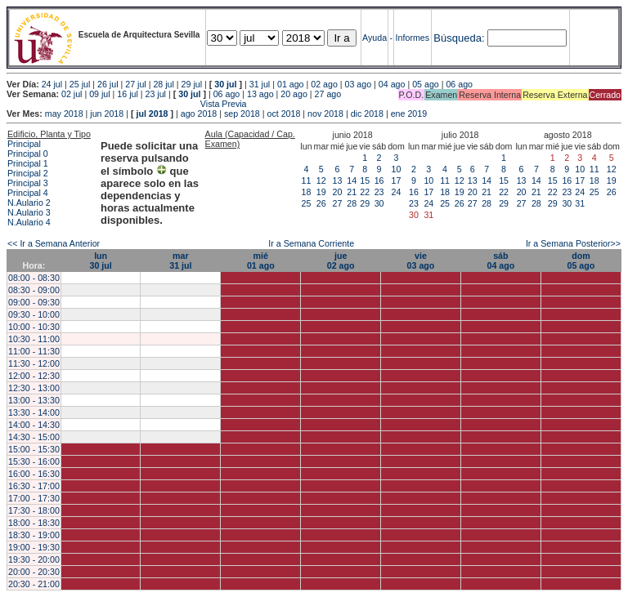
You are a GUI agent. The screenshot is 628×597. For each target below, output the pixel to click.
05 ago (425, 84)
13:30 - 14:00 (34, 412)
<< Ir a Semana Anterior (53, 243)
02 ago (324, 84)
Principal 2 (27, 173)
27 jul (135, 84)
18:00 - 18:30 (34, 523)
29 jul (192, 84)
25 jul (80, 84)
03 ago (358, 84)
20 (338, 192)
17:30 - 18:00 (34, 510)
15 (365, 180)
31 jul (259, 84)
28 (352, 203)
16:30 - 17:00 (34, 486)
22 (365, 192)
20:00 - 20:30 (34, 572)
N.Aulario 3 (29, 212)
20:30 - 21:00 (34, 584)
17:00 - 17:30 (34, 498)
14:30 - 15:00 (34, 437)
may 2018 (64, 113)
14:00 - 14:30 (34, 425)
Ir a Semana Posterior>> (573, 243)
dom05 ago (581, 260)
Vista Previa (127, 104)
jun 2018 (106, 113)
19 (321, 192)
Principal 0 (27, 153)
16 (379, 180)
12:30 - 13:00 (34, 388)
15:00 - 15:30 (34, 449)
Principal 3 (27, 183)
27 (338, 203)
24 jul (52, 84)
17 (396, 180)
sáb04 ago (500, 260)
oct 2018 (283, 113)
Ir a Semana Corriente (311, 243)
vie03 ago (421, 260)
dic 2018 (367, 113)
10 (396, 169)
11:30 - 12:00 (34, 363)
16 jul (127, 94)
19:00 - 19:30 (34, 547)
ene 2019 (409, 113)
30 (379, 203)
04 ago (392, 84)
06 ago (459, 84)
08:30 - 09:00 (34, 290)
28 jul (163, 84)
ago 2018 (199, 113)
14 (352, 180)
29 (365, 203)
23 (379, 192)
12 (321, 180)
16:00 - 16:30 (34, 474)
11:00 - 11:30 (34, 351)
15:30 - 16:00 (34, 461)
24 (396, 192)
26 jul (107, 84)
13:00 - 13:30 (34, 400)
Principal (24, 144)
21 (352, 192)
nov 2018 (325, 113)
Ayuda (374, 37)
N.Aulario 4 (29, 222)
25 (307, 203)
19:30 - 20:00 (34, 559)
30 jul (225, 84)
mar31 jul (180, 260)
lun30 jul (100, 260)
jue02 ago (341, 260)
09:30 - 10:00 (34, 314)
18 (307, 192)
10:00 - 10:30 (34, 327)
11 (307, 180)
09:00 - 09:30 (34, 302)
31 (580, 203)
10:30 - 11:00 (34, 339)
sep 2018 (242, 113)
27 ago (328, 94)
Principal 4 (27, 193)
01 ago (290, 84)
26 (321, 203)
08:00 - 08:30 (34, 278)
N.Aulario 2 (29, 202)
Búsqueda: (458, 38)
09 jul (99, 94)
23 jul (156, 94)
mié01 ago (261, 260)
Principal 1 (27, 163)
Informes (412, 37)
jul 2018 (152, 113)
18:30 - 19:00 (34, 535)
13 (338, 180)
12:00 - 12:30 (34, 376)
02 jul (71, 94)
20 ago (293, 94)
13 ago (260, 94)
